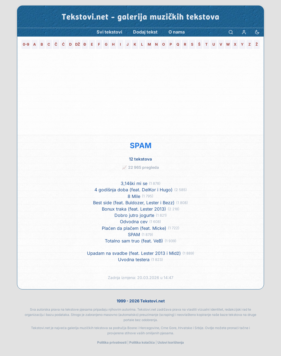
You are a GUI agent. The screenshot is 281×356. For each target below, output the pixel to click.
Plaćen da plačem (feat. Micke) (134, 228)
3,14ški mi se (134, 183)
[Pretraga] (230, 32)
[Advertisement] (140, 93)
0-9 (26, 44)
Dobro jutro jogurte (134, 215)
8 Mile (134, 196)
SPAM (134, 234)
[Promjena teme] (257, 32)
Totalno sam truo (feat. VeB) (134, 241)
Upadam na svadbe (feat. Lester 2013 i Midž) (134, 253)
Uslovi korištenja (171, 342)
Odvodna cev (134, 221)
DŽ (77, 44)
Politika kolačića (142, 342)
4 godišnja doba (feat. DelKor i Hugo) (133, 189)
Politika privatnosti (112, 342)
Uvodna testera (134, 259)
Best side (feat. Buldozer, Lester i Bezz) (134, 202)
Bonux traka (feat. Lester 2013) (134, 209)
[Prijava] (244, 32)
